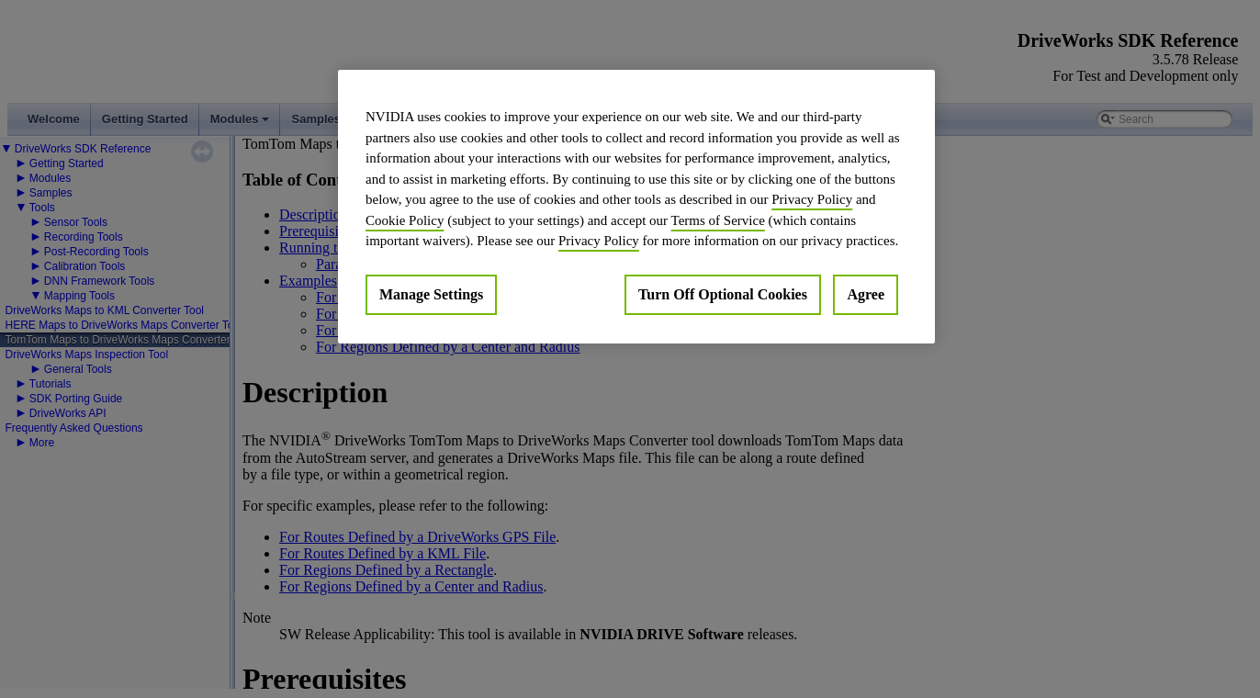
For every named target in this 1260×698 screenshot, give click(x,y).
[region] (636, 206)
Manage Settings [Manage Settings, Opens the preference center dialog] (431, 294)
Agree (865, 294)
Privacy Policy (811, 199)
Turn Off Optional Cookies (722, 294)
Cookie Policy (405, 220)
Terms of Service (718, 220)
